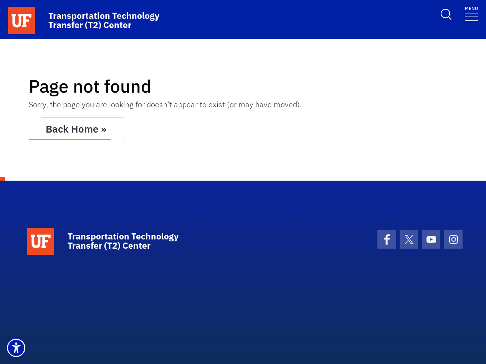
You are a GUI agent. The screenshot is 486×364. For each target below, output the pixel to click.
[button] (16, 348)
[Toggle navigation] (471, 13)
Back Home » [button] (76, 128)
